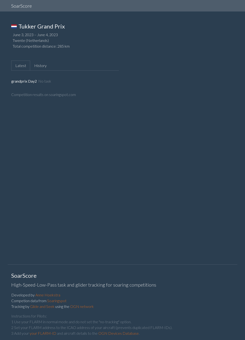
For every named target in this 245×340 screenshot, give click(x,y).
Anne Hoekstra (47, 295)
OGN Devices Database (118, 333)
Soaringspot (57, 300)
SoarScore (21, 6)
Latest (20, 65)
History (40, 65)
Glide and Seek (42, 306)
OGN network (82, 306)
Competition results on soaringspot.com (43, 94)
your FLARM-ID (43, 333)
